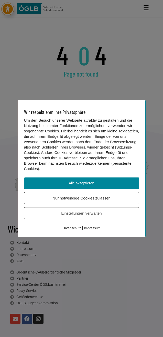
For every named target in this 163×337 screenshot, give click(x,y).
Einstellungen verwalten (81, 213)
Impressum (92, 228)
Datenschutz (72, 228)
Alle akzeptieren (81, 183)
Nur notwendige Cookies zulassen (81, 198)
